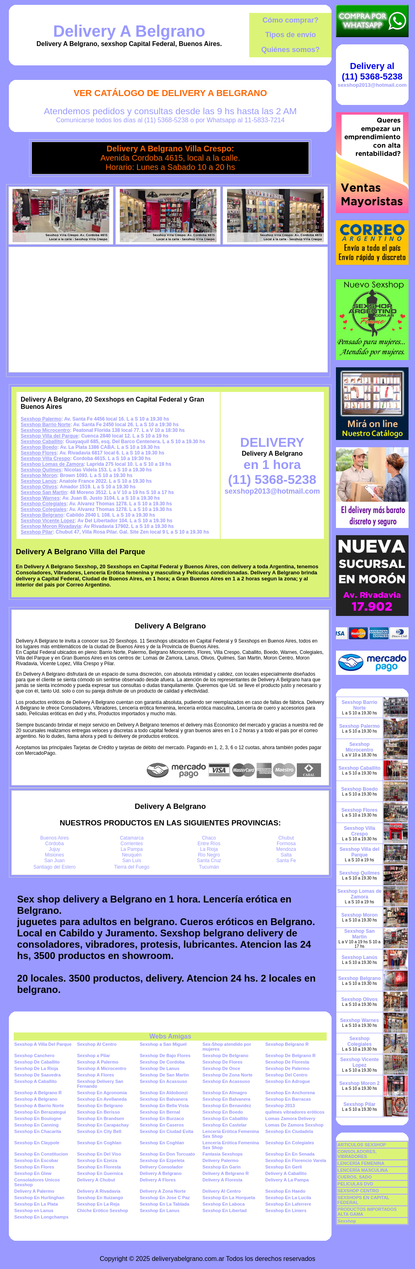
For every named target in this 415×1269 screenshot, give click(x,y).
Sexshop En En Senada (290, 1154)
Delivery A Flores (157, 1179)
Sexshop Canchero (34, 1055)
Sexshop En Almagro (224, 1092)
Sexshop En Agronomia (102, 1092)
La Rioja (209, 849)
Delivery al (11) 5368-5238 (372, 71)
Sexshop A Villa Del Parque (42, 1044)
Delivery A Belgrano (129, 31)
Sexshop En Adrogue (287, 1081)
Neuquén (132, 855)
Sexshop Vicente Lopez (48, 521)
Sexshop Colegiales (43, 504)
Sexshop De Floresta (287, 1062)
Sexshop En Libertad (224, 1210)
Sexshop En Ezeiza (97, 1160)
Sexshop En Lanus (159, 1210)
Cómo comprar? (291, 20)
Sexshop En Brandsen (100, 1118)
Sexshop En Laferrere (288, 1204)
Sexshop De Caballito (36, 1062)
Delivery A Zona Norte (163, 1191)
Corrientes (132, 843)
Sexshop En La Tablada (164, 1204)
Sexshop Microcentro (45, 430)
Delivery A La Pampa (287, 1179)
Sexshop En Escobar (36, 1160)
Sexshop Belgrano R (287, 1044)
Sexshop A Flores (95, 1074)
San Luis (131, 860)
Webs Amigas (170, 1036)
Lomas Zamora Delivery (290, 1118)
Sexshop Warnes (40, 498)
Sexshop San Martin (44, 492)
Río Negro (209, 855)
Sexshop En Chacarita (37, 1131)
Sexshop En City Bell (99, 1131)
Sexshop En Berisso (98, 1112)
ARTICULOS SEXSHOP (362, 1144)
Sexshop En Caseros (162, 1124)
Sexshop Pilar (36, 532)
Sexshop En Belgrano (100, 1105)
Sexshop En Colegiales (289, 1142)
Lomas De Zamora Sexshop (294, 1124)
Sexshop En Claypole (36, 1142)
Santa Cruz (209, 860)
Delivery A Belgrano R (225, 1173)
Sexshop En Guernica (100, 1173)
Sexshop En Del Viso (99, 1154)
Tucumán (209, 867)
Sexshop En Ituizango (100, 1197)
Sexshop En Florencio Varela (295, 1160)
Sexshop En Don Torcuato (167, 1154)
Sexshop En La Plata (36, 1204)
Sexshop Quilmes (41, 470)
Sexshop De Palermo (287, 1068)
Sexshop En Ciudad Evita (166, 1131)
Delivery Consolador (161, 1166)
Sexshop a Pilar (93, 1055)
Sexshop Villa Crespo (45, 458)
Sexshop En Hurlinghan (39, 1197)
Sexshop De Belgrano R (290, 1055)
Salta (286, 855)
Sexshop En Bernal (160, 1112)
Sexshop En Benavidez (226, 1105)
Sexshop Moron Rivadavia (51, 526)
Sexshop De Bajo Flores (165, 1055)
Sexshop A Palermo (98, 1062)
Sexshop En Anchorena (290, 1092)
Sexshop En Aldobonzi (164, 1092)
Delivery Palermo (220, 1160)
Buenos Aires (54, 838)
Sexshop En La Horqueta (228, 1197)
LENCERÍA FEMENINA (361, 1163)
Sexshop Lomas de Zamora (52, 464)
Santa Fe (286, 860)
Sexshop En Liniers (286, 1210)
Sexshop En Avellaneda (102, 1099)
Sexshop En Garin (221, 1166)
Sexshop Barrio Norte (45, 424)
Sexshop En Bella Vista (164, 1105)
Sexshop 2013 (280, 1105)
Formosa (286, 843)
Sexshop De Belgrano (225, 1055)
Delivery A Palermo (34, 1191)
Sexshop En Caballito (225, 1118)
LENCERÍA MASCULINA (363, 1170)
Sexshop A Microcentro (101, 1068)
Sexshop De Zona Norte (227, 1074)
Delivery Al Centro (221, 1191)
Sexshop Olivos (39, 487)
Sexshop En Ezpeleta (162, 1160)
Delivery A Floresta (222, 1179)
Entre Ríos (209, 843)
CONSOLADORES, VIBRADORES (357, 1154)
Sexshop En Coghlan (99, 1142)
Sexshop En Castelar (224, 1124)
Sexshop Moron (39, 475)
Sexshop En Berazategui (40, 1112)
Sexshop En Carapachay (103, 1124)
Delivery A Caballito (286, 1173)
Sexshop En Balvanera (164, 1099)
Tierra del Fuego (132, 867)
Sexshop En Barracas (288, 1099)
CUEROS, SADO (355, 1177)
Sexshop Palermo (41, 419)
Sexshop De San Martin (164, 1074)
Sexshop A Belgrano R (38, 1092)
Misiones (54, 855)
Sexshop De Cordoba (162, 1062)
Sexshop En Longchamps (41, 1217)
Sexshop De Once (221, 1068)
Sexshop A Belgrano (35, 1099)
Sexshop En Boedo (222, 1112)
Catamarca (132, 838)
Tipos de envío (290, 35)
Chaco (209, 838)
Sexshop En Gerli (283, 1166)
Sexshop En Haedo (285, 1191)
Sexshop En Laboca (223, 1204)
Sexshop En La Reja (98, 1204)
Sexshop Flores (38, 453)
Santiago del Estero (54, 867)
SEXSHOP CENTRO (358, 1190)
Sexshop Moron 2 (359, 1083)
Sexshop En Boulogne (37, 1118)
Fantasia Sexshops (222, 1154)
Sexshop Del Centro (286, 1074)
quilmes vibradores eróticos (295, 1112)
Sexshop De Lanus (159, 1068)
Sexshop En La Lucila (288, 1197)
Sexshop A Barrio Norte (39, 1105)
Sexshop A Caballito (35, 1081)
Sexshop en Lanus (33, 1210)
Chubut (286, 838)
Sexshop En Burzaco (162, 1118)
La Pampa (132, 849)
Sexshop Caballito (42, 441)
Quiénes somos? (290, 50)
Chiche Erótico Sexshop (102, 1210)
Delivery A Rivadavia (98, 1191)
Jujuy (54, 849)
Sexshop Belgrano (42, 515)
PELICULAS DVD (355, 1183)
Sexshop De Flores (222, 1062)
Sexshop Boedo (39, 447)
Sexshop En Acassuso (163, 1081)
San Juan (54, 860)
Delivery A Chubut (96, 1179)
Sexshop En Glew (32, 1173)
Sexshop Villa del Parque (49, 436)
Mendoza (286, 849)
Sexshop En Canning (36, 1124)
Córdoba (54, 843)
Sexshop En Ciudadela (289, 1131)
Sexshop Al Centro (97, 1044)
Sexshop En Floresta (99, 1166)
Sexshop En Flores (34, 1166)
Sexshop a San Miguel (163, 1044)
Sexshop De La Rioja (36, 1068)
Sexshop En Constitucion (41, 1154)
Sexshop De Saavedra (37, 1074)
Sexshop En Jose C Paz (165, 1197)
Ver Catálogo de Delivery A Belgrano (170, 93)
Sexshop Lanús (38, 481)
